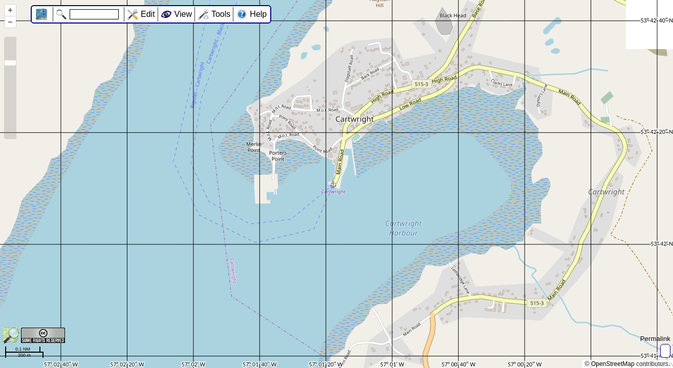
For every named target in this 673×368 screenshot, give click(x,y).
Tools (220, 14)
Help (258, 14)
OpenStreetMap (613, 363)
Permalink (655, 338)
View (183, 14)
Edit (148, 14)
